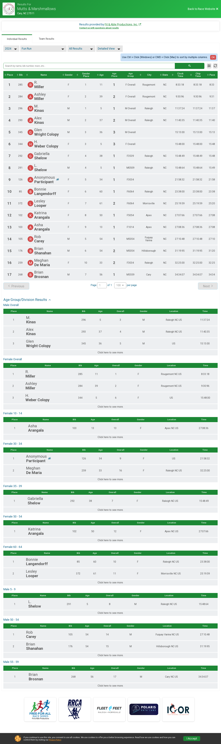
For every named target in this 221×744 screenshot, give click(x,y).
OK (213, 57)
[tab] (17, 38)
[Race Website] (10, 9)
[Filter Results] (209, 66)
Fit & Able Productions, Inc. (121, 24)
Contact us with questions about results (99, 28)
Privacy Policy (55, 740)
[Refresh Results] (215, 66)
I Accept (191, 738)
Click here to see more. (110, 352)
